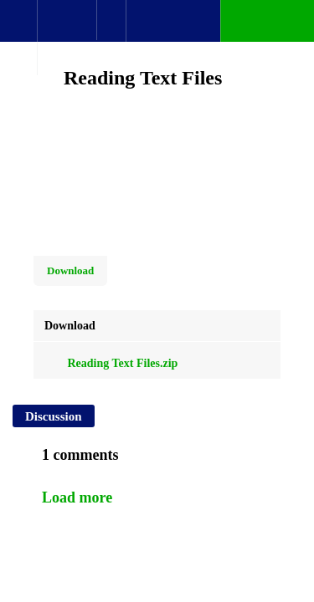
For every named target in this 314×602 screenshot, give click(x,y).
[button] (18, 29)
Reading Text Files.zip (111, 363)
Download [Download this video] (70, 270)
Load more (77, 497)
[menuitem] (66, 37)
